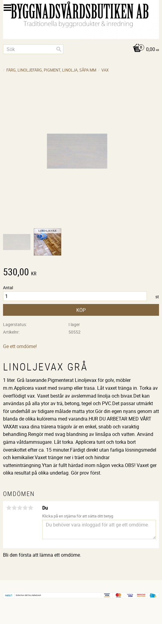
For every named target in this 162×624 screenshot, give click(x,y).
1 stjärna (8, 507)
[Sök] (58, 49)
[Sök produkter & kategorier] (33, 49)
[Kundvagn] (81, 49)
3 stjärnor (19, 507)
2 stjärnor (14, 507)
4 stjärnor (25, 507)
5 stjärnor (30, 507)
